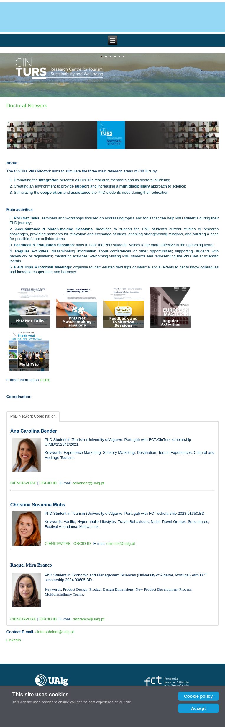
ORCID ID (48, 483)
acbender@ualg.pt (88, 483)
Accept (198, 708)
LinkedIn (13, 640)
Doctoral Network (26, 106)
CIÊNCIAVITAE (23, 483)
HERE (45, 380)
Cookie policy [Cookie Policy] (198, 696)
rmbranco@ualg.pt (88, 619)
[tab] (33, 416)
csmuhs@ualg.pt (120, 543)
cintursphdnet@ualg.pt (54, 632)
